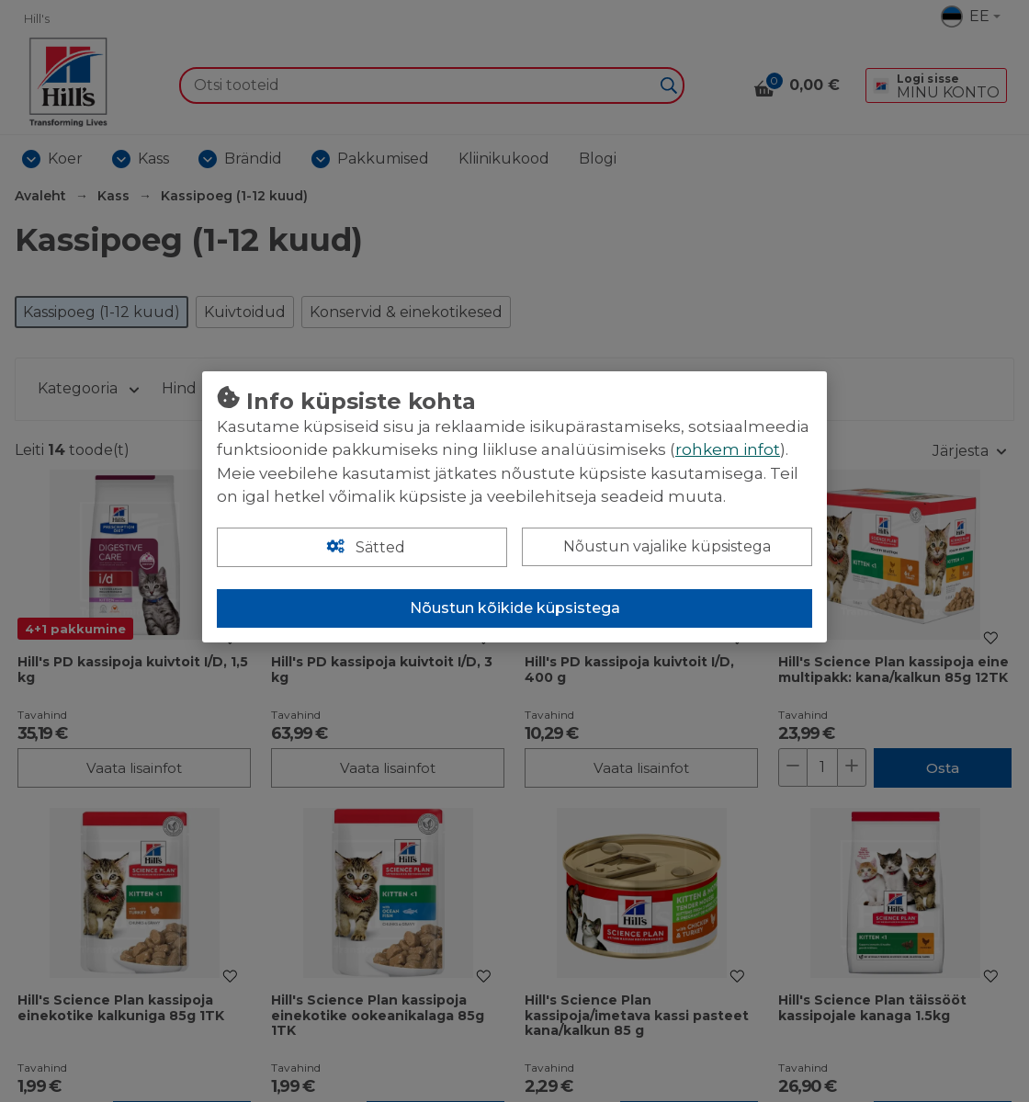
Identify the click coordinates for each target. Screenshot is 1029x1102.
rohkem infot (727, 449)
